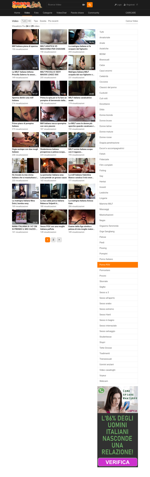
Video (27, 12)
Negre (102, 220)
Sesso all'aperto (107, 298)
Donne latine (106, 126)
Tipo (36, 21)
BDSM (102, 54)
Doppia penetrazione (109, 143)
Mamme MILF (106, 203)
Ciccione (104, 82)
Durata (43, 21)
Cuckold (103, 93)
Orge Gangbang (107, 231)
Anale (102, 43)
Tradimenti (105, 353)
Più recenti (53, 21)
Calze (102, 65)
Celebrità (104, 76)
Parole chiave (77, 12)
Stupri (102, 342)
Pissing (103, 248)
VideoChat (62, 12)
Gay (101, 176)
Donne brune (106, 120)
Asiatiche (104, 48)
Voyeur (103, 375)
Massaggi (104, 209)
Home (17, 12)
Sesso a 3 (104, 292)
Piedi (102, 242)
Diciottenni (105, 104)
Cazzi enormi (106, 70)
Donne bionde (106, 115)
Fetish (102, 154)
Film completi (106, 165)
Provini (103, 276)
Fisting (103, 170)
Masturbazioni (106, 215)
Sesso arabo (105, 303)
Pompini (103, 253)
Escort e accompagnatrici (112, 148)
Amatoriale (105, 37)
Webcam (104, 381)
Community (93, 12)
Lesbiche (104, 192)
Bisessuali (104, 59)
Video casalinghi (107, 370)
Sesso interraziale (108, 325)
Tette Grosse (106, 348)
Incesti (103, 187)
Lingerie (103, 198)
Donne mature (106, 131)
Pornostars (105, 270)
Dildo (102, 109)
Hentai (103, 181)
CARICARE (131, 12)
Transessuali (106, 359)
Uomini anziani (107, 364)
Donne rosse (106, 137)
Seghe (102, 287)
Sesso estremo (107, 309)
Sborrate (104, 281)
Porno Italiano (106, 259)
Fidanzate (104, 159)
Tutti (102, 32)
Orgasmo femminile (109, 226)
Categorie (47, 12)
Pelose (103, 237)
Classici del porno (108, 87)
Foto (36, 12)
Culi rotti (104, 98)
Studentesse (106, 336)
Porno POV (105, 264)
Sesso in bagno (107, 320)
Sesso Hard (105, 314)
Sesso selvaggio (107, 331)
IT (137, 5)
